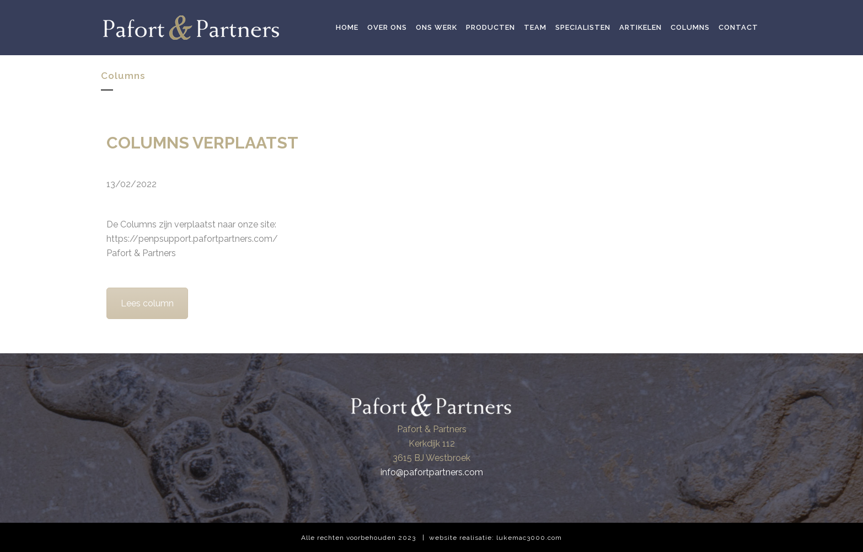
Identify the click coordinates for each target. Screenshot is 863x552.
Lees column (147, 303)
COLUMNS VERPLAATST (202, 142)
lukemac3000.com (529, 538)
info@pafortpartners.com (431, 472)
